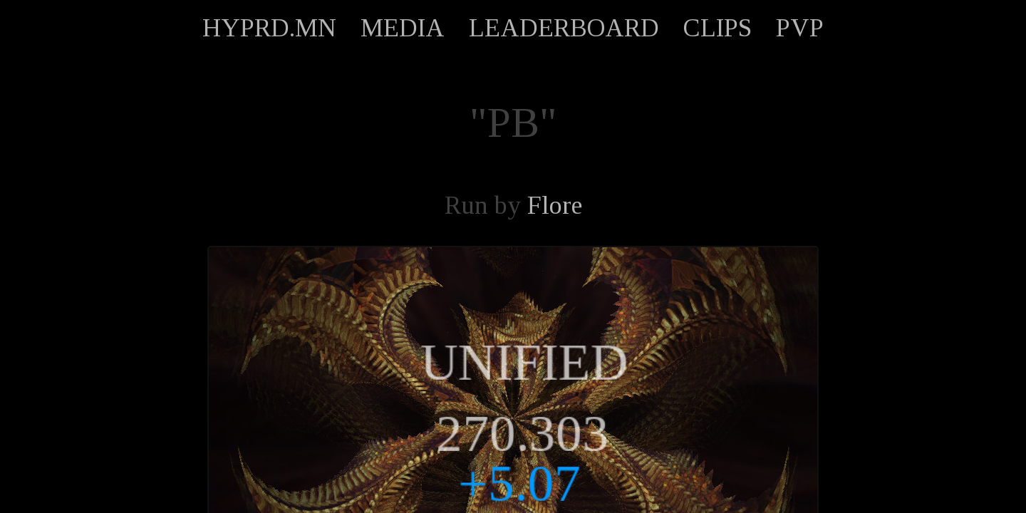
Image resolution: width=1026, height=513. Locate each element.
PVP (800, 28)
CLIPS (717, 28)
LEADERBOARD (564, 28)
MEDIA (403, 28)
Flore (554, 205)
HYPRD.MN (269, 28)
